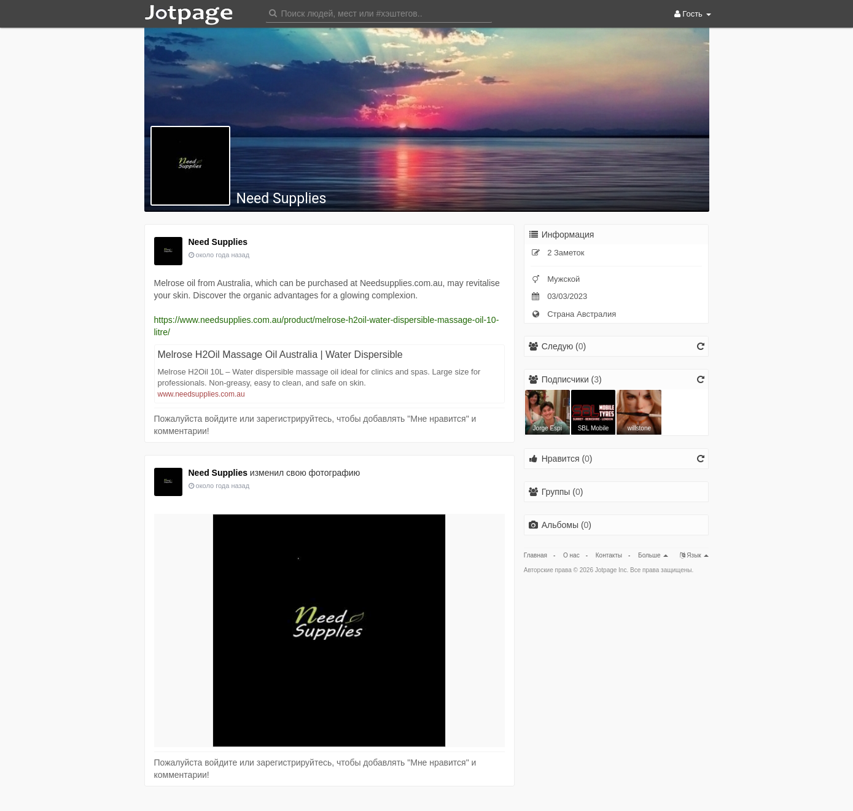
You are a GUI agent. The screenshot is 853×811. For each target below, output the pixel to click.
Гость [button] (692, 13)
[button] (379, 12)
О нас (571, 555)
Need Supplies (281, 198)
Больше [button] (653, 555)
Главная (535, 555)
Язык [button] (694, 555)
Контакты (609, 555)
